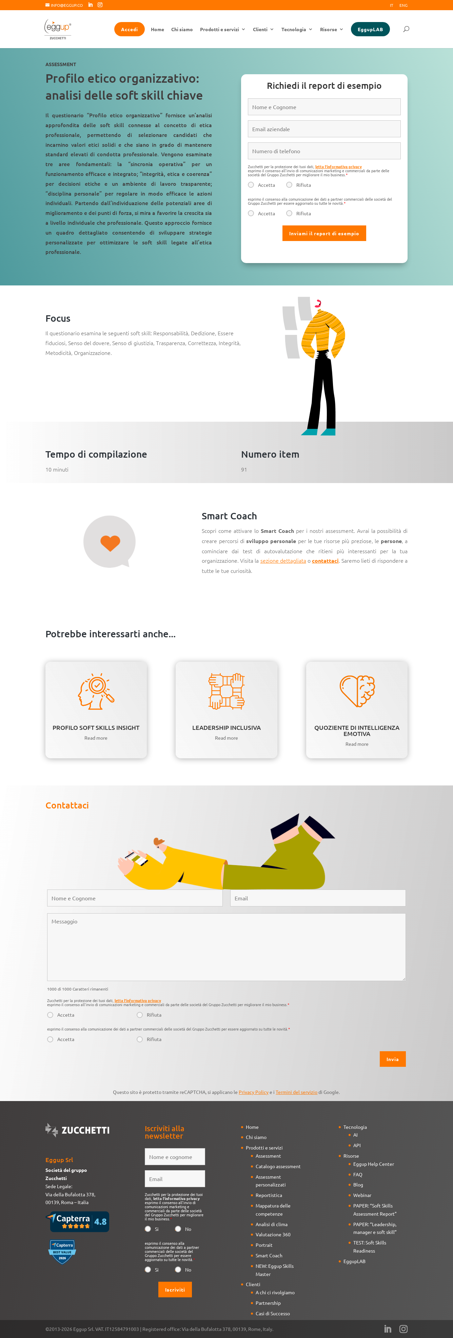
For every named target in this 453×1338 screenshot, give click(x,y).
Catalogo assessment (278, 1166)
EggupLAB (370, 29)
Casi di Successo (273, 1313)
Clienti (260, 29)
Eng (403, 5)
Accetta (266, 185)
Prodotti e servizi (219, 29)
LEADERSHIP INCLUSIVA (226, 727)
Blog (358, 1184)
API (357, 1145)
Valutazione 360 (273, 1234)
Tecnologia (293, 29)
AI (355, 1135)
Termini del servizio (296, 1092)
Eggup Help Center (373, 1164)
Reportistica (269, 1195)
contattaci (325, 560)
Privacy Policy (254, 1092)
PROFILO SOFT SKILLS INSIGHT (96, 727)
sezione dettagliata (283, 560)
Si (157, 1229)
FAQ (357, 1174)
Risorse (328, 29)
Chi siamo (182, 29)
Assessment (268, 1156)
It (391, 5)
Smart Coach (269, 1255)
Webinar (362, 1195)
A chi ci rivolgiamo (275, 1292)
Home (157, 29)
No (188, 1229)
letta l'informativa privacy (338, 166)
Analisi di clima (272, 1224)
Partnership (268, 1303)
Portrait (264, 1245)
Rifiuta (303, 185)
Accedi (129, 29)
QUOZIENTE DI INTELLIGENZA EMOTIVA (356, 730)
